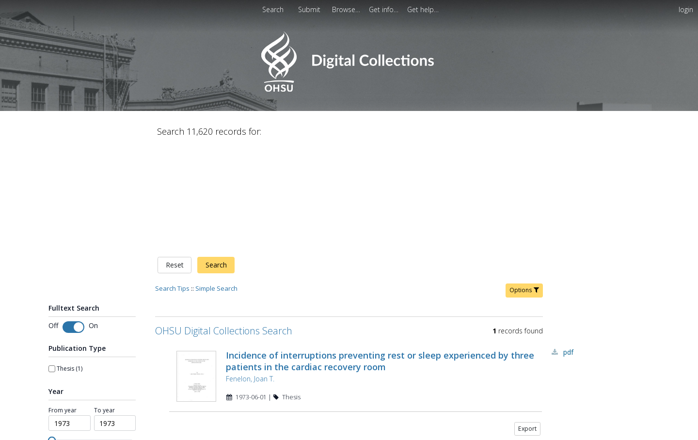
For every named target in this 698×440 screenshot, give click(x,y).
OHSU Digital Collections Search (223, 326)
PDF (568, 348)
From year (62, 406)
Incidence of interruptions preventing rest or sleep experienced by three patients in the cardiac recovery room (380, 357)
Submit (310, 9)
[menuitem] (310, 9)
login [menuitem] (686, 9)
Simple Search (216, 284)
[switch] (73, 323)
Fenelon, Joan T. (250, 374)
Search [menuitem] (273, 9)
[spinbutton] (69, 419)
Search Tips (172, 284)
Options (524, 286)
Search (216, 261)
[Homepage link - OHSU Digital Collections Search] (348, 89)
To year (104, 406)
